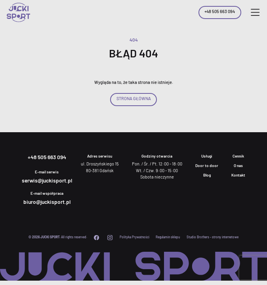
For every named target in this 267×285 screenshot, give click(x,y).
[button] (255, 12)
